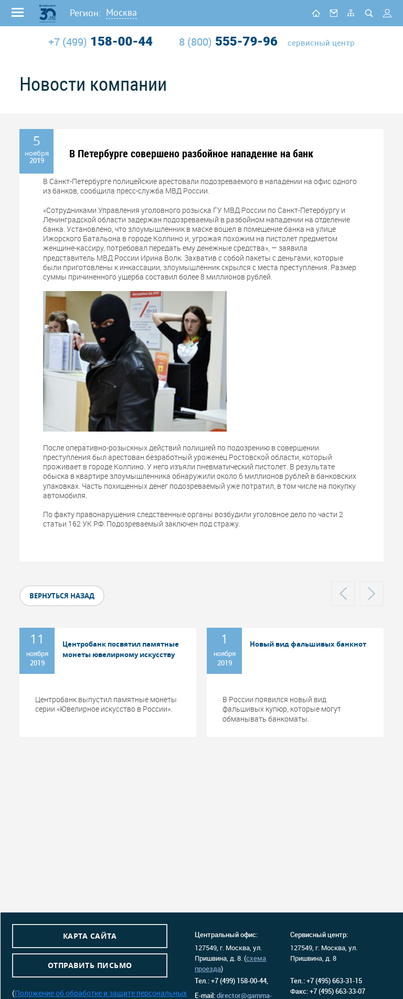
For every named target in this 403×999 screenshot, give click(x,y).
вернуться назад (61, 595)
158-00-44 (100, 41)
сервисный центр (321, 43)
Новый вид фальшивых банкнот (308, 644)
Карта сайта (90, 936)
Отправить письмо (90, 965)
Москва (121, 12)
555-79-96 (228, 41)
